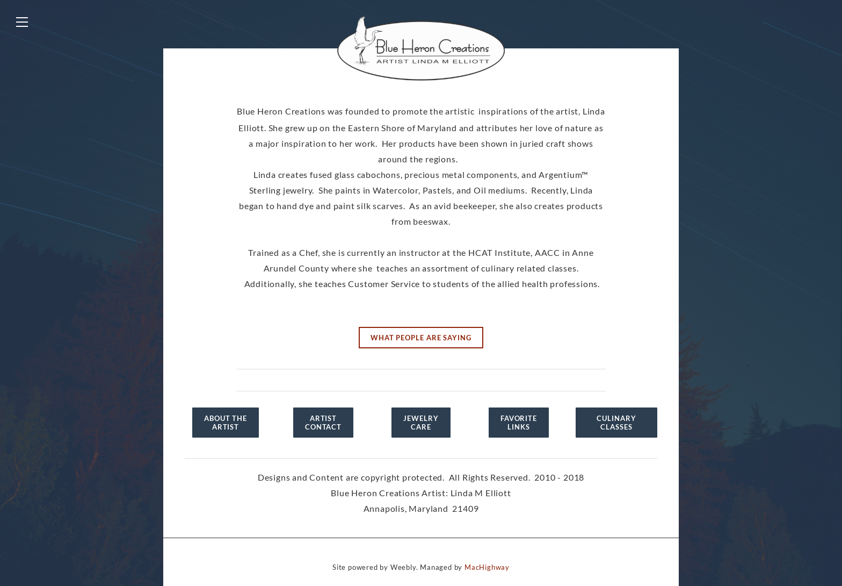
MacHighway (487, 567)
